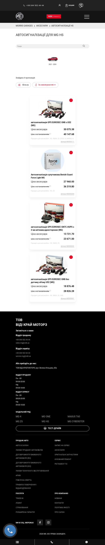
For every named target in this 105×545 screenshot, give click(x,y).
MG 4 (18, 416)
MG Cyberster (76, 421)
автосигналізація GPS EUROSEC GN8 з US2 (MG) (51, 124)
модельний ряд (23, 412)
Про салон (60, 512)
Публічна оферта (24, 480)
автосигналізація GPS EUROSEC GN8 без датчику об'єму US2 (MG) (50, 280)
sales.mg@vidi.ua (22, 343)
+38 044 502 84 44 (23, 353)
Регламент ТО (61, 464)
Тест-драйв (52, 428)
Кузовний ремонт (63, 459)
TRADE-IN (19, 498)
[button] (70, 5)
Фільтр (23, 85)
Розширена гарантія (25, 512)
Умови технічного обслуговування (32, 471)
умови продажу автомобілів (29, 450)
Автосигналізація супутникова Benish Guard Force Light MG (52, 176)
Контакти (59, 503)
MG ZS (19, 421)
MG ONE (46, 416)
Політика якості (62, 508)
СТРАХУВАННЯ (22, 508)
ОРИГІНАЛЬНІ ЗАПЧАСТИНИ (66, 455)
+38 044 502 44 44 (33, 5)
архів (18, 476)
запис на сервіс (62, 445)
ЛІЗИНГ (19, 503)
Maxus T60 (74, 416)
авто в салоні (22, 445)
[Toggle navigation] (86, 16)
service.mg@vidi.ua (23, 356)
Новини (58, 498)
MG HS (45, 421)
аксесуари (60, 450)
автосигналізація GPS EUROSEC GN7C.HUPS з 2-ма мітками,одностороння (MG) (52, 228)
